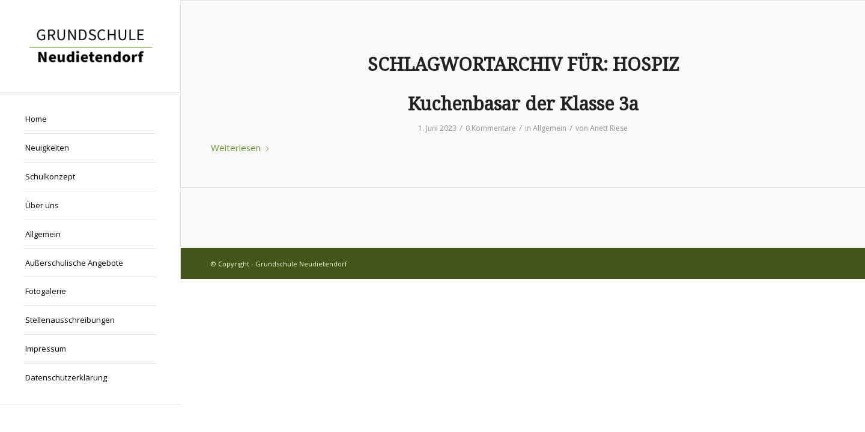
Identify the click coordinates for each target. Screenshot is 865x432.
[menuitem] (90, 119)
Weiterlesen (240, 148)
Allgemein (549, 128)
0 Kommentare (491, 128)
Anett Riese (609, 128)
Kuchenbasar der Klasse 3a (523, 104)
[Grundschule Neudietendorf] (90, 46)
